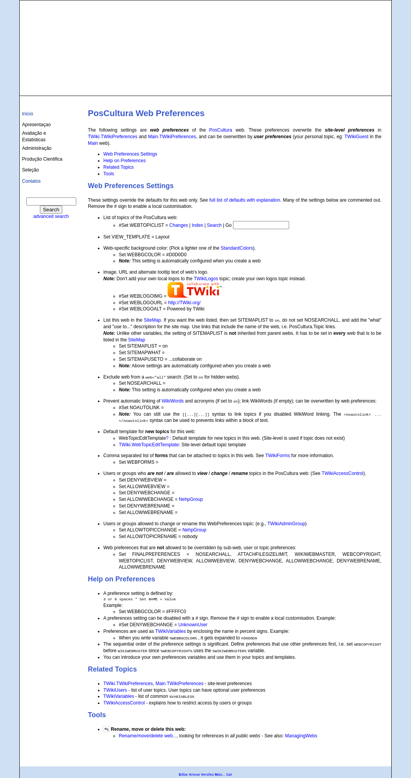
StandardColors (237, 248)
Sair (229, 774)
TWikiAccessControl (342, 473)
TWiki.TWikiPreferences (112, 136)
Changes (179, 225)
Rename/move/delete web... (147, 736)
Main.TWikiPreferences (172, 136)
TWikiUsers (115, 690)
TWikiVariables (170, 631)
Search (214, 225)
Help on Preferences (124, 160)
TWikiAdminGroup (286, 523)
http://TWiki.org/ (184, 302)
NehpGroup (191, 499)
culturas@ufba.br (367, 86)
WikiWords (173, 401)
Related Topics (118, 167)
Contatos (31, 181)
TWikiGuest (356, 136)
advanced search (50, 216)
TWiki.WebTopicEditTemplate (149, 444)
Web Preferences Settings (130, 154)
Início (27, 114)
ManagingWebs (301, 736)
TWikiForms (277, 455)
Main (93, 143)
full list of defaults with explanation (244, 200)
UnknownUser (192, 624)
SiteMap (152, 320)
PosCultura (220, 130)
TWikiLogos (206, 278)
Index (197, 225)
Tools (108, 174)
